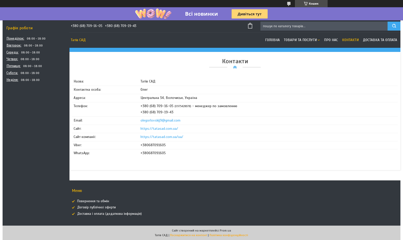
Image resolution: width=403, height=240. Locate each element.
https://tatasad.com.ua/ (159, 128)
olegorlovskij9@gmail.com (160, 120)
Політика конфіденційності (228, 235)
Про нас (331, 40)
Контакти (350, 40)
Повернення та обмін (93, 201)
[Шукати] (394, 26)
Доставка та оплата (380, 40)
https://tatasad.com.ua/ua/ (162, 137)
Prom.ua (225, 230)
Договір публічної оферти (96, 207)
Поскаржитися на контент (188, 235)
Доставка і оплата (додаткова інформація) (109, 214)
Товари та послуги (300, 40)
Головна (272, 40)
